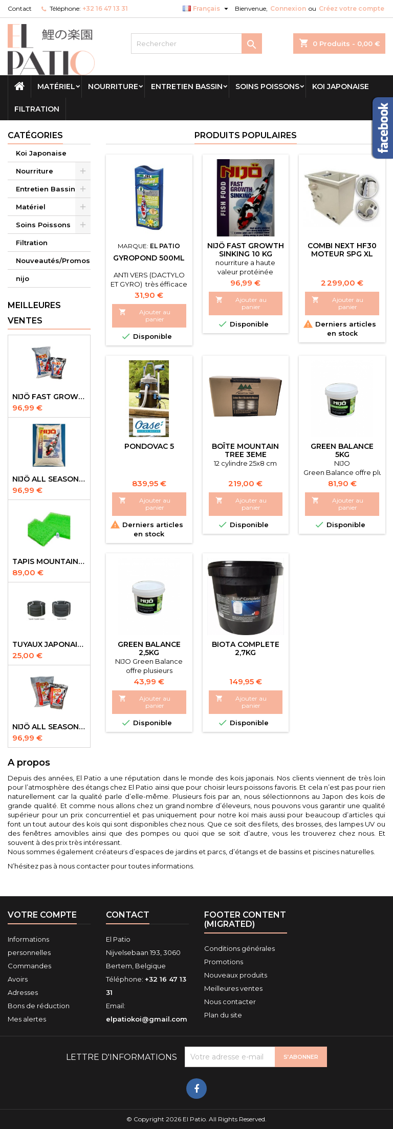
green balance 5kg (342, 450)
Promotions (223, 962)
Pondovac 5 (149, 446)
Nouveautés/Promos (53, 260)
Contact (20, 8)
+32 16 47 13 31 (105, 8)
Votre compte (42, 915)
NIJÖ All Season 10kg (49, 727)
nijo (22, 278)
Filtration (36, 109)
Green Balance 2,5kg (149, 648)
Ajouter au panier (144, 315)
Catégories (35, 135)
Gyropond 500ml (149, 258)
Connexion (288, 8)
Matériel (56, 86)
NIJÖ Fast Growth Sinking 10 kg (245, 249)
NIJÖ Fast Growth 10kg (49, 397)
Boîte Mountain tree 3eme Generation (245, 454)
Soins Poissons (267, 86)
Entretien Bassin (187, 86)
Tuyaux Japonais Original (49, 644)
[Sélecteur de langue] (207, 8)
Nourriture (113, 86)
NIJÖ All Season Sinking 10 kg (49, 479)
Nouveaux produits (235, 975)
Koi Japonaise (340, 86)
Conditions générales (239, 948)
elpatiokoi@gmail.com (146, 1019)
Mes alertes (27, 1019)
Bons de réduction (39, 1006)
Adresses (23, 992)
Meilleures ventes (233, 988)
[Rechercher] (196, 43)
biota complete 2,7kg (245, 648)
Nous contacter (230, 1001)
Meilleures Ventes (34, 312)
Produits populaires (245, 135)
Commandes (29, 966)
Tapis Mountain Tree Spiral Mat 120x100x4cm (49, 561)
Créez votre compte (351, 8)
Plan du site (223, 1015)
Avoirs (18, 979)
